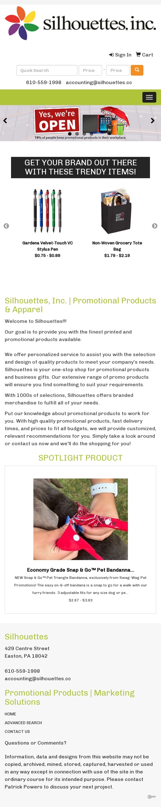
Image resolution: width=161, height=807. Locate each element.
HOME (10, 714)
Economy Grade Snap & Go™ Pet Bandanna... (80, 570)
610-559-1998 (43, 82)
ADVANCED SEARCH (23, 722)
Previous (6, 226)
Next (155, 226)
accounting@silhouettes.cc (99, 82)
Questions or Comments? (35, 743)
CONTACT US (17, 731)
